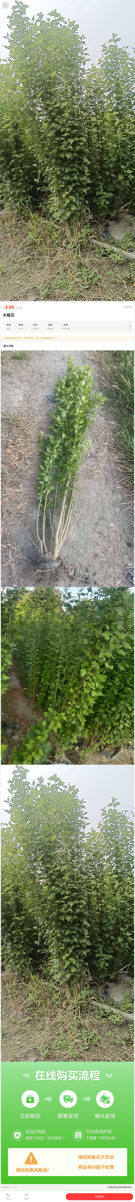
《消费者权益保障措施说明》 (119, 1187)
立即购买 (99, 1196)
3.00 (9, 307)
